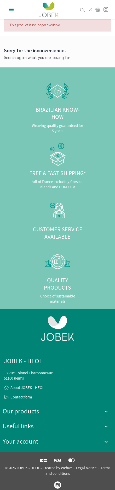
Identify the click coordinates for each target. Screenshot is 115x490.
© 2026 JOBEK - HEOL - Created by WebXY (38, 468)
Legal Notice (86, 468)
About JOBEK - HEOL (27, 387)
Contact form (21, 397)
